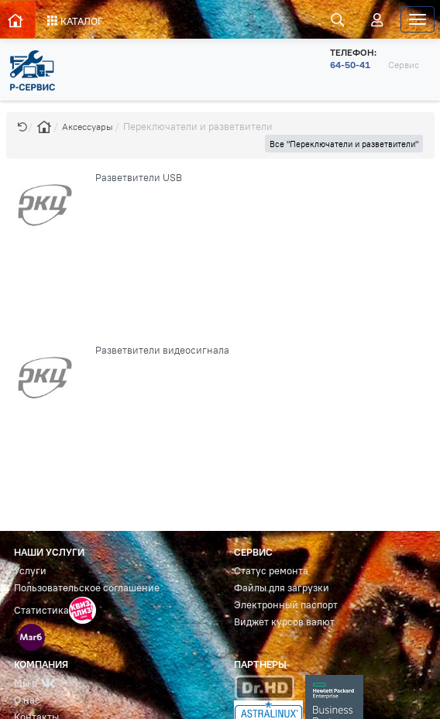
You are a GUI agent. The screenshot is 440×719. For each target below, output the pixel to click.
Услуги (30, 570)
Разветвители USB (138, 177)
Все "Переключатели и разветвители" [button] (344, 144)
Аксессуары (87, 126)
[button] (22, 126)
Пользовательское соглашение (87, 587)
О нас (27, 700)
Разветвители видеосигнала (162, 350)
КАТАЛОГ (75, 21)
